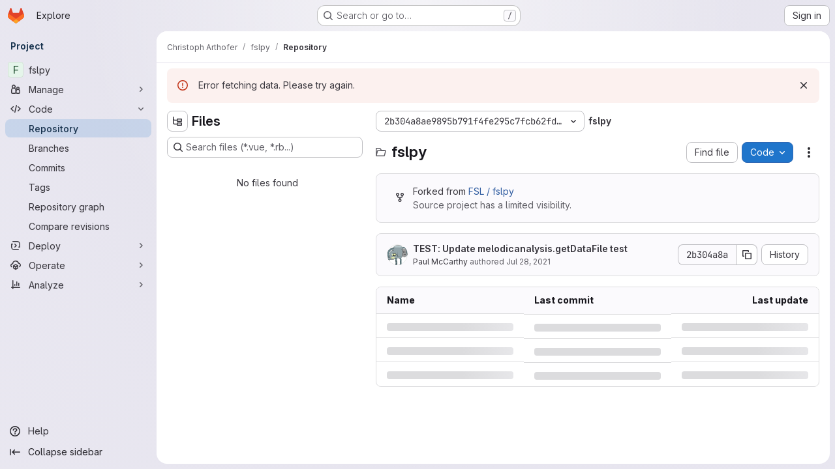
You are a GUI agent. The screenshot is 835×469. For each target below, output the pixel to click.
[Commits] (78, 167)
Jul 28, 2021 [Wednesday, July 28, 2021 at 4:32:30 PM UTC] (528, 261)
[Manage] (78, 89)
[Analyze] (78, 285)
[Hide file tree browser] (177, 121)
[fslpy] (78, 70)
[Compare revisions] (78, 226)
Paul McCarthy (440, 261)
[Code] (78, 109)
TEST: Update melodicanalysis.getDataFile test (520, 248)
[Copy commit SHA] (746, 254)
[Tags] (78, 187)
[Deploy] (78, 245)
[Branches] (78, 148)
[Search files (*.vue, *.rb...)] (265, 147)
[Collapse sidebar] (78, 452)
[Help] (78, 431)
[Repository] (78, 128)
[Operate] (78, 265)
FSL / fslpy (491, 191)
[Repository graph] (78, 206)
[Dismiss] (804, 85)
